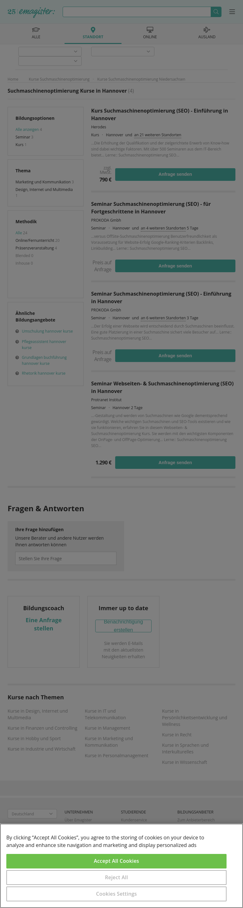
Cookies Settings (116, 893)
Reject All (116, 877)
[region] (121, 866)
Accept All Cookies (116, 860)
